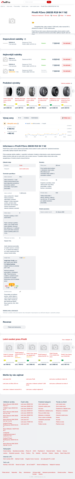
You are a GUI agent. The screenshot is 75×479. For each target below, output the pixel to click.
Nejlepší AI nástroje (55, 464)
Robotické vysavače (14, 453)
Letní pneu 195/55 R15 (27, 413)
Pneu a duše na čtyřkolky (44, 417)
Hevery (58, 417)
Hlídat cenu (66, 118)
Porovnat (53, 15)
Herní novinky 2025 (8, 459)
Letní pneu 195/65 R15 (27, 406)
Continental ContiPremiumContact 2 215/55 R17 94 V (9, 434)
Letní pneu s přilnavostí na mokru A (58, 383)
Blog (20, 472)
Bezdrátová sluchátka (18, 451)
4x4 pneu (40, 408)
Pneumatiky (17, 6)
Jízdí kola (44, 453)
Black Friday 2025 (65, 453)
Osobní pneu (25, 6)
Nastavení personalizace (49, 472)
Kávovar (65, 451)
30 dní (19, 117)
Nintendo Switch (51, 451)
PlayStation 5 (41, 451)
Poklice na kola (42, 424)
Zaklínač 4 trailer (19, 459)
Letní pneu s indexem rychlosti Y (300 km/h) (36, 384)
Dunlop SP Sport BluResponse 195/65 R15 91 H (10, 440)
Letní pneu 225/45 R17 (27, 408)
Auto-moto (9, 6)
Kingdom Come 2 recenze (32, 459)
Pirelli (20, 165)
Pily (33, 453)
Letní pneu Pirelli (30, 379)
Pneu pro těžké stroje (43, 413)
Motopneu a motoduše (44, 415)
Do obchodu (67, 43)
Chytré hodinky (7, 451)
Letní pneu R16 (25, 424)
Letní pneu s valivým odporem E (34, 389)
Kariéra (40, 474)
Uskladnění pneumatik (44, 419)
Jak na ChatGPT (30, 464)
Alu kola (40, 421)
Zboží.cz (3, 6)
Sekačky (38, 453)
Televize (59, 451)
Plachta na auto (60, 424)
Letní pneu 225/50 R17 (27, 410)
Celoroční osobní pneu (44, 406)
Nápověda (14, 472)
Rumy (22, 453)
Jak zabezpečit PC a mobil (48, 459)
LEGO (34, 451)
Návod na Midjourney (42, 464)
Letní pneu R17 (25, 419)
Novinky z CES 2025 (8, 464)
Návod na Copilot (20, 464)
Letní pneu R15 (25, 417)
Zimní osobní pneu (43, 404)
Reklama (70, 472)
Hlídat (60, 15)
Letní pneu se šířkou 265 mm (10, 383)
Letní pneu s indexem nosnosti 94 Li (12, 389)
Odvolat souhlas (62, 472)
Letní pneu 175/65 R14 (27, 421)
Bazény (57, 453)
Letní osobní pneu (34, 6)
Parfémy (28, 453)
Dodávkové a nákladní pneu (45, 410)
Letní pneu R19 (7, 379)
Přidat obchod (5, 472)
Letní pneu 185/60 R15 (27, 415)
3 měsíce (26, 117)
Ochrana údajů (36, 472)
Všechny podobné (66, 83)
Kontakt (34, 474)
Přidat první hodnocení (38, 15)
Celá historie (34, 117)
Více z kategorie (67, 339)
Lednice (5, 453)
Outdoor (51, 453)
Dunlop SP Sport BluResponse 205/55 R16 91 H (10, 425)
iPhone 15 (28, 451)
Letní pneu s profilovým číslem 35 (58, 379)
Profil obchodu (12, 44)
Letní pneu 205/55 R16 (27, 404)
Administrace (27, 472)
